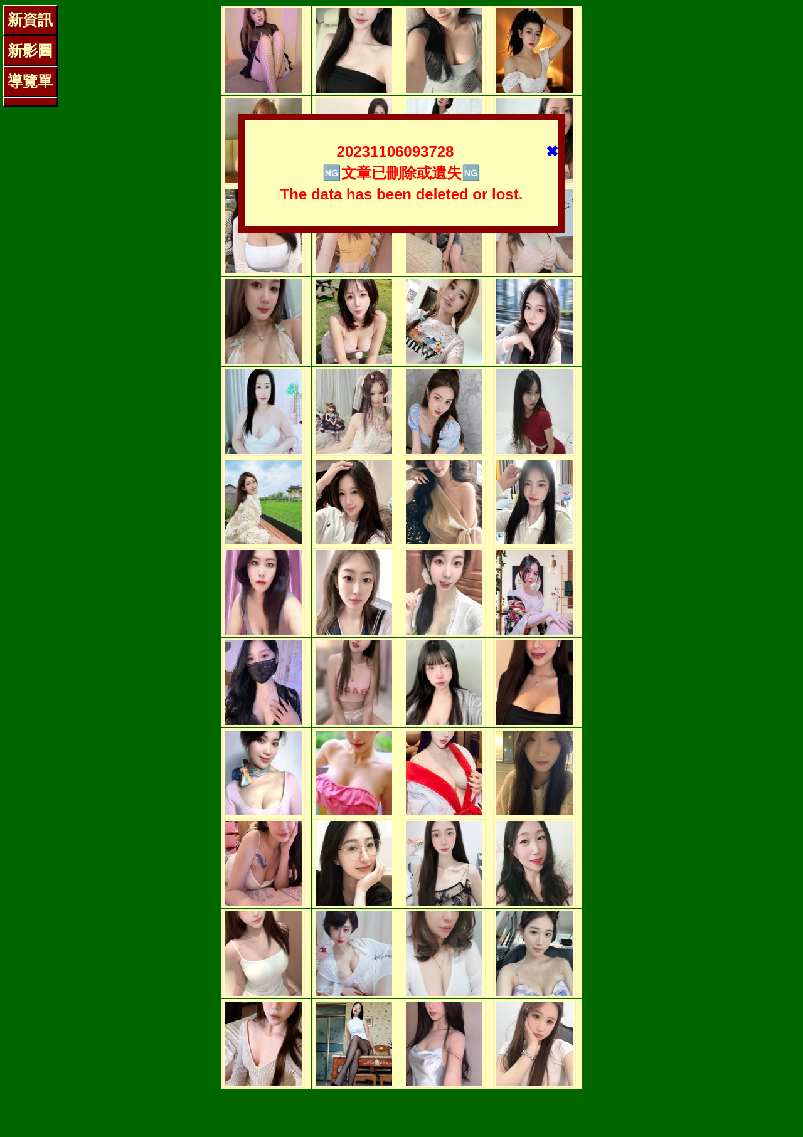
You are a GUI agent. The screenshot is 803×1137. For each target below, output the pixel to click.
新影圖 (30, 50)
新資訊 (30, 19)
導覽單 (30, 81)
